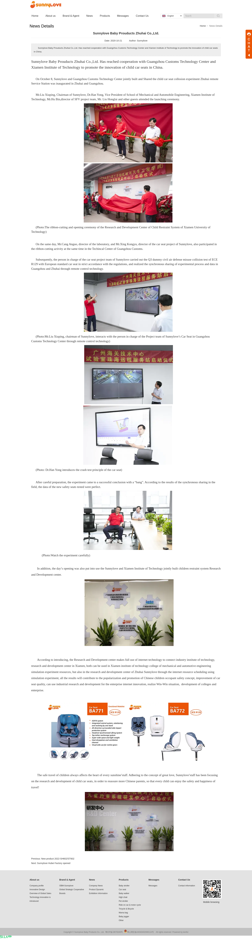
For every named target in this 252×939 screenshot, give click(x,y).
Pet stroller (123, 901)
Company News (96, 886)
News (92, 879)
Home (203, 26)
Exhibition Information (98, 893)
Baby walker (124, 893)
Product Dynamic (96, 889)
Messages (153, 879)
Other (121, 920)
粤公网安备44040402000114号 (140, 932)
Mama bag (123, 913)
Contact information (186, 886)
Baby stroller (124, 886)
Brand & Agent (67, 879)
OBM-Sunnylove (66, 886)
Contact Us (184, 879)
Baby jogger (124, 916)
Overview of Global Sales (40, 893)
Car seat (122, 889)
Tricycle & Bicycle (126, 909)
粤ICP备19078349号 (114, 932)
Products (124, 879)
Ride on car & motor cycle (130, 905)
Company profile (37, 886)
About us (34, 879)
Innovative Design (37, 889)
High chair (123, 897)
